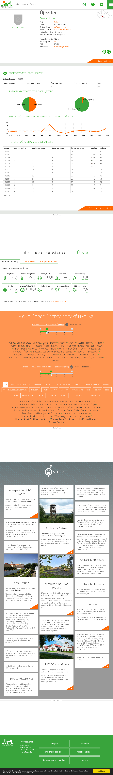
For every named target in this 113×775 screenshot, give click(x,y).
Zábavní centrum (78, 395)
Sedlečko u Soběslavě (53, 351)
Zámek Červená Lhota (48, 404)
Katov (54, 345)
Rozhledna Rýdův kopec (25, 410)
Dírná (45, 342)
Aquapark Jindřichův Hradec (82, 419)
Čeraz (12, 342)
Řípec (26, 351)
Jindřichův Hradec (60, 27)
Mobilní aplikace (84, 751)
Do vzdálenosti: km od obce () (45, 367)
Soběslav (70, 351)
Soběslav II (93, 351)
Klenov (62, 345)
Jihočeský (57, 22)
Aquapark (37, 384)
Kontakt (85, 760)
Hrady (45, 390)
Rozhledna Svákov (70, 404)
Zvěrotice (56, 360)
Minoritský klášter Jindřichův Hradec (72, 416)
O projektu (54, 743)
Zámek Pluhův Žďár (26, 404)
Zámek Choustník (89, 410)
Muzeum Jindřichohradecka (76, 413)
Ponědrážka (94, 348)
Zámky (53, 390)
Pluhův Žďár (72, 348)
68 (55, 41)
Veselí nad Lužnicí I (88, 354)
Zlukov (99, 357)
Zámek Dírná (51, 401)
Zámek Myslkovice (21, 407)
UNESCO (48, 384)
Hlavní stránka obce (104, 61)
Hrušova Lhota (16, 345)
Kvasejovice (83, 345)
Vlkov (42, 357)
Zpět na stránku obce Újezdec (100, 208)
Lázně (15, 395)
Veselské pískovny (68, 401)
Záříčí (77, 357)
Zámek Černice (56, 422)
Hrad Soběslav (86, 401)
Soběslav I (81, 351)
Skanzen (77, 384)
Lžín (93, 345)
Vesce (55, 354)
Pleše (61, 348)
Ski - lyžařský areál (63, 384)
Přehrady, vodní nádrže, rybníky (97, 384)
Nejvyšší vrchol (27, 395)
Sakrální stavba (94, 395)
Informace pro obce (54, 751)
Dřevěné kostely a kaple (81, 390)
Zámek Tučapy (88, 404)
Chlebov (37, 342)
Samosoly (36, 351)
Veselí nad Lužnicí (68, 354)
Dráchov (62, 342)
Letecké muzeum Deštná (87, 407)
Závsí (84, 357)
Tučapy (41, 354)
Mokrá (24, 348)
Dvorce (80, 342)
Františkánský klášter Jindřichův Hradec (41, 413)
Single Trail (52, 395)
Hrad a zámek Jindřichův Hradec (37, 416)
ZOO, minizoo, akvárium (20, 384)
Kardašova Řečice (40, 345)
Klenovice (71, 345)
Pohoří (83, 348)
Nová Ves (43, 348)
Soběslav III (19, 354)
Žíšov (91, 357)
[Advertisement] (56, 232)
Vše (5, 384)
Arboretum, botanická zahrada (15, 390)
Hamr (89, 342)
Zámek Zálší (73, 410)
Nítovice (33, 348)
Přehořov (17, 351)
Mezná (100, 345)
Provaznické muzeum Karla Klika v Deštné (52, 407)
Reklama (85, 743)
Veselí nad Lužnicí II (18, 357)
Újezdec (48, 12)
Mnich (16, 348)
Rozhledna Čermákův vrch (52, 410)
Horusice (98, 342)
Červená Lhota (24, 342)
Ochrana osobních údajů (54, 760)
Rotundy (97, 390)
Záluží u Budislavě (64, 357)
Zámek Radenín (59, 419)
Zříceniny (64, 390)
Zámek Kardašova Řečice (30, 401)
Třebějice (31, 354)
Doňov (53, 342)
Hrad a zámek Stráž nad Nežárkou (32, 419)
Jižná (28, 345)
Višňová (34, 357)
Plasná (53, 348)
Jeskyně (107, 390)
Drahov (72, 342)
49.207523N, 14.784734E (62, 29)
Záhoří (50, 357)
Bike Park (40, 395)
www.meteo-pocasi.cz (59, 301)
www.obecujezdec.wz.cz (62, 46)
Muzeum (63, 395)
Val (48, 354)
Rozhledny (35, 390)
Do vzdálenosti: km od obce (48, 324)
